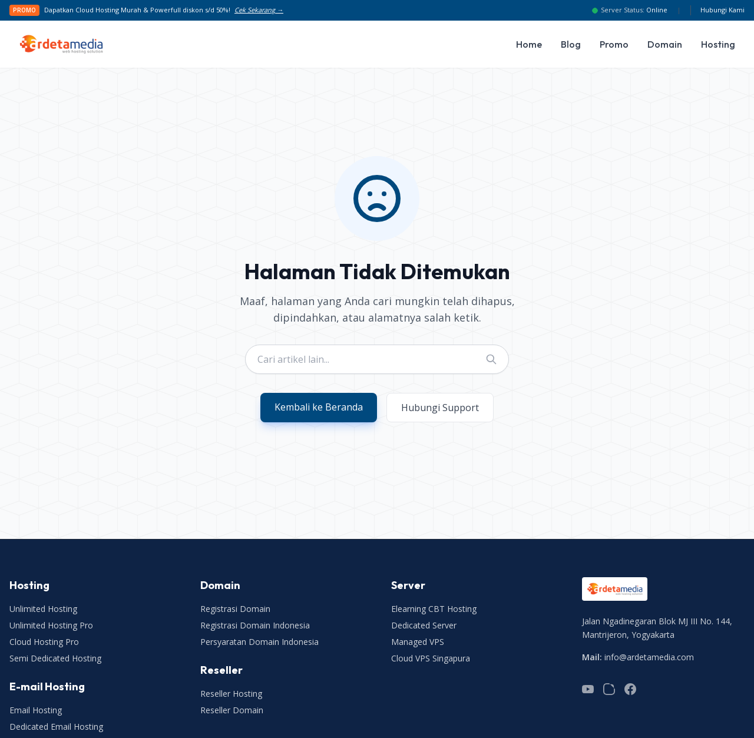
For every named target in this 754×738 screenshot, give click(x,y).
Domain (664, 44)
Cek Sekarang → (258, 9)
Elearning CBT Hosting (434, 608)
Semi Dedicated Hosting (55, 658)
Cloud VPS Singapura (430, 658)
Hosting (718, 44)
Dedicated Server (424, 625)
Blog (571, 44)
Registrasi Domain (235, 608)
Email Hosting (35, 710)
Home (529, 44)
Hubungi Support (440, 407)
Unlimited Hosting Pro (51, 625)
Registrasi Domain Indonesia (255, 625)
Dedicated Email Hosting (56, 726)
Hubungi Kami (722, 9)
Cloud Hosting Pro (44, 641)
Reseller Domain (231, 710)
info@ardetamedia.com (649, 657)
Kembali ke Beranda (319, 407)
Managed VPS (417, 641)
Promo (614, 44)
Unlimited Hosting (43, 608)
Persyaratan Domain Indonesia (259, 641)
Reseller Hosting (231, 693)
